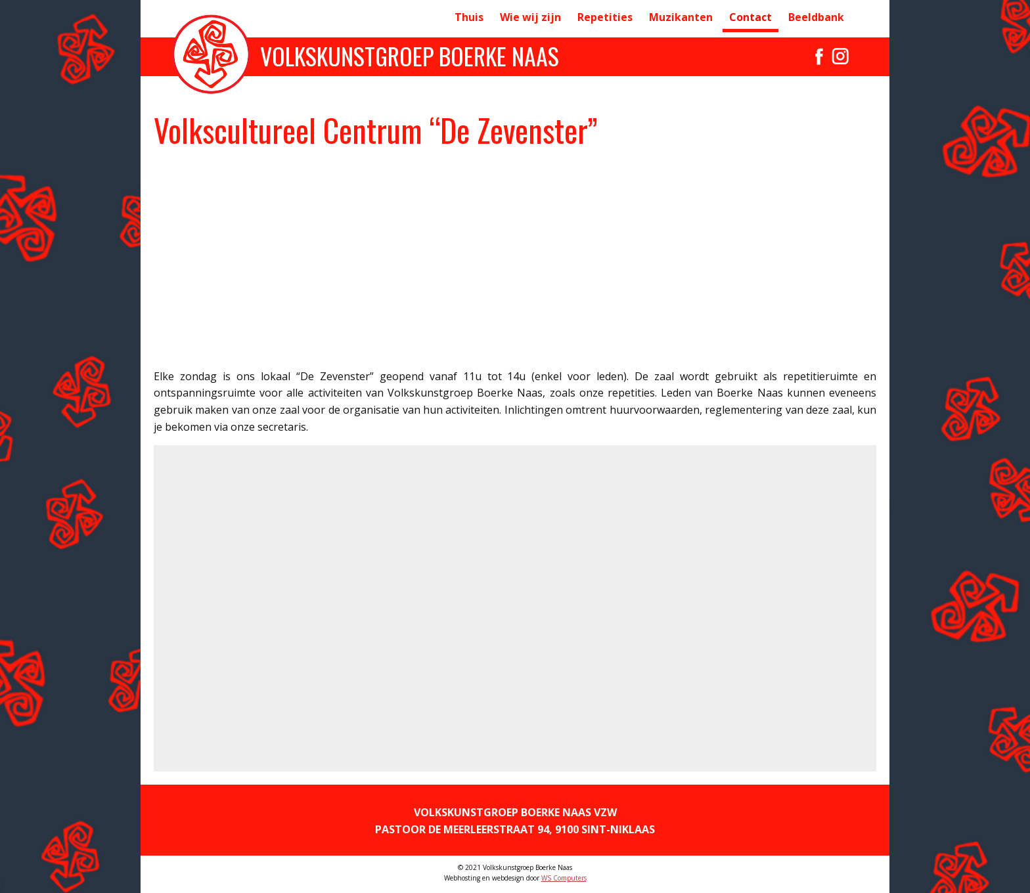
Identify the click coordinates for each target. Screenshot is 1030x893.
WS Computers (564, 877)
